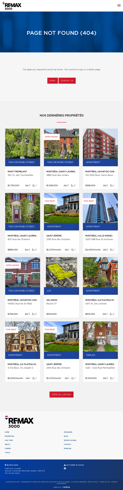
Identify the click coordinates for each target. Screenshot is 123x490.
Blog (66, 436)
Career (8, 448)
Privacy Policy (93, 482)
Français (67, 448)
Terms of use (105, 482)
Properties (9, 436)
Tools (7, 452)
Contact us (67, 81)
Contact (67, 444)
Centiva (66, 487)
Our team (9, 440)
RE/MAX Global (70, 440)
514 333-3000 (14, 473)
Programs (68, 432)
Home (52, 81)
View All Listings (61, 395)
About (7, 444)
